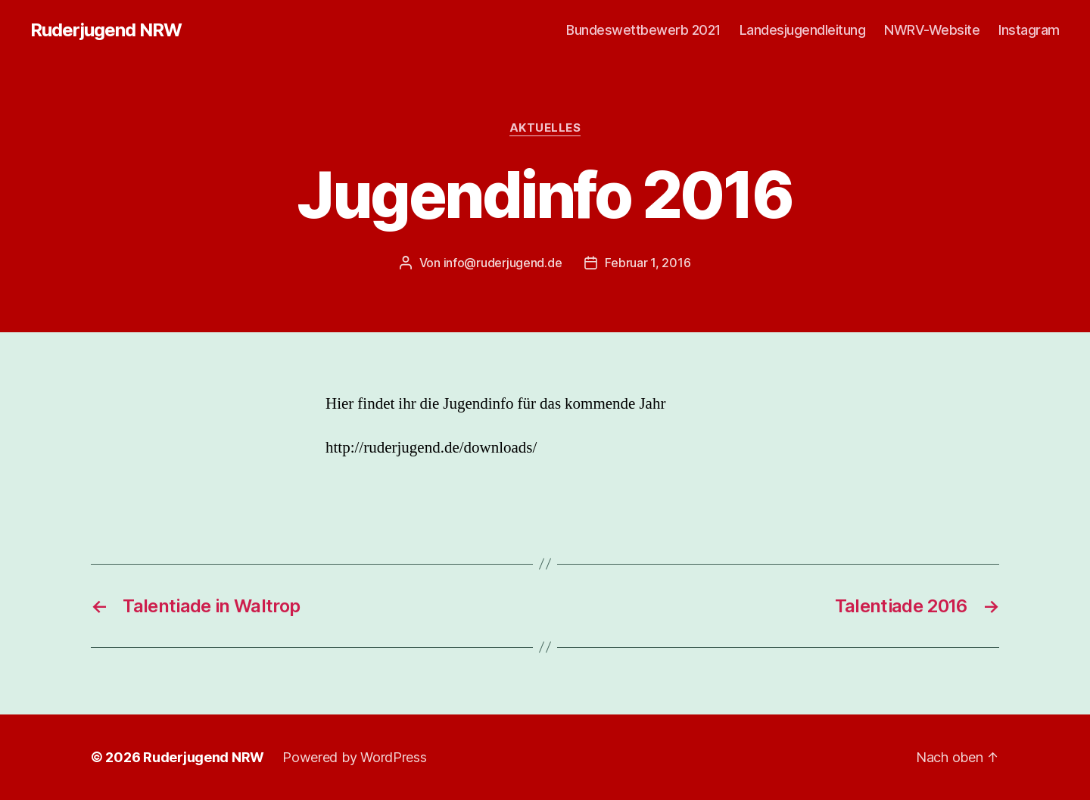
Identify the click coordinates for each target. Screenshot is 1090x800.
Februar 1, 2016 (647, 262)
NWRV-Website (931, 30)
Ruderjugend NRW (106, 30)
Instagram (1029, 30)
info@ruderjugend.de (503, 262)
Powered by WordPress (354, 757)
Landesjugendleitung (803, 30)
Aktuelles (545, 128)
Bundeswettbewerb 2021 (643, 30)
